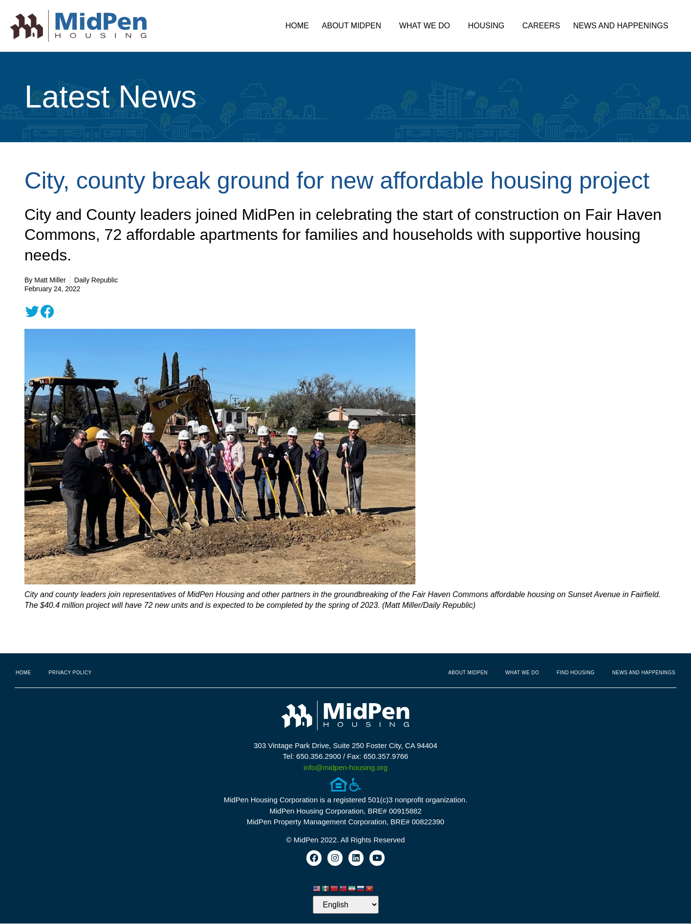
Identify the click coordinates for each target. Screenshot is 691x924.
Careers (541, 25)
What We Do (427, 26)
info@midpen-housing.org (345, 767)
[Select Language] (346, 905)
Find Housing (576, 672)
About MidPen (354, 26)
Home (297, 25)
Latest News (110, 96)
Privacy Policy (70, 672)
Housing (489, 26)
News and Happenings (623, 26)
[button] (32, 312)
